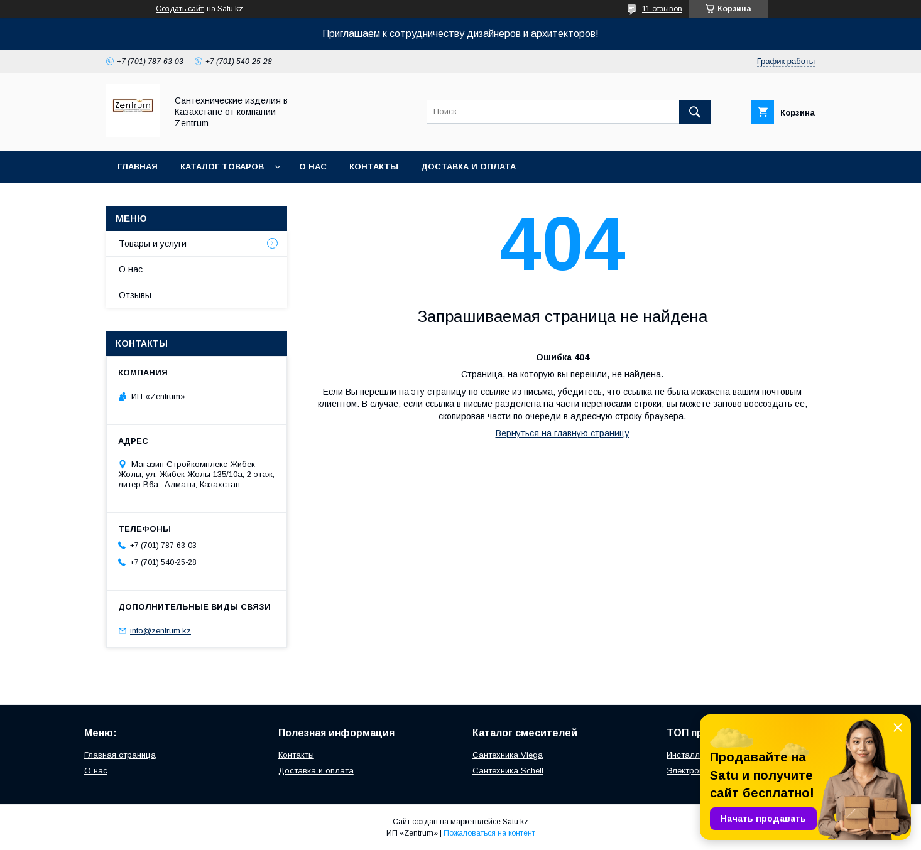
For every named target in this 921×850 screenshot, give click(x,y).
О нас (313, 166)
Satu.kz (515, 821)
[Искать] (695, 112)
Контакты (373, 166)
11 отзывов (662, 8)
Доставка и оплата (468, 166)
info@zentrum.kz (160, 630)
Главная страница (120, 755)
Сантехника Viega (507, 755)
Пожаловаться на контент (489, 833)
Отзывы (135, 295)
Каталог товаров (222, 166)
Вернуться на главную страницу (562, 433)
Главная (137, 166)
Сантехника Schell (507, 770)
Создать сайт (180, 8)
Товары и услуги (153, 244)
